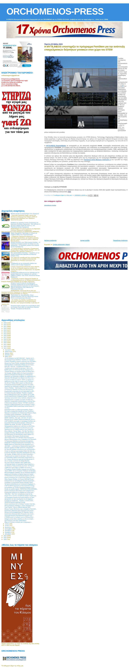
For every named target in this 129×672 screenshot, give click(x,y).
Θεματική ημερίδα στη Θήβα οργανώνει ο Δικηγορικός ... (19, 447)
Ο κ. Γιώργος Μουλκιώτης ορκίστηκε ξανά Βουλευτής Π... (20, 459)
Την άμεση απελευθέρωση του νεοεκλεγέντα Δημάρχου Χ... (20, 484)
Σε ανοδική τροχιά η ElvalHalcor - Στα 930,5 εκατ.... (18, 414)
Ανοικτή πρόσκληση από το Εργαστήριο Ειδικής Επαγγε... (20, 477)
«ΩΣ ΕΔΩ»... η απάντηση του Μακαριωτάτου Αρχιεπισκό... (20, 446)
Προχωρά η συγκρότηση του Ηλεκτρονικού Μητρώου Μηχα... (21, 413)
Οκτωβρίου (8, 530)
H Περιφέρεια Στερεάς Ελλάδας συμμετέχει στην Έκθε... (19, 384)
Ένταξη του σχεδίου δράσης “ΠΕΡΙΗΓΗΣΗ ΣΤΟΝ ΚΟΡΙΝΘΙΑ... (21, 489)
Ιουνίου (7, 524)
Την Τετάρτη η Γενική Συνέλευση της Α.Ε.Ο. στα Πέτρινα (19, 465)
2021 (5, 344)
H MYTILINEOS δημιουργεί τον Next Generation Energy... (20, 485)
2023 (5, 348)
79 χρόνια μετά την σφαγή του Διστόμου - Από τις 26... (19, 368)
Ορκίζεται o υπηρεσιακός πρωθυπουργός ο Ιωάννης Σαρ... (20, 401)
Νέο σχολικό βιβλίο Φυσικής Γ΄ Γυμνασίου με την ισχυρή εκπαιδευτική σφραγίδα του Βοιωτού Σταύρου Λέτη (25, 254)
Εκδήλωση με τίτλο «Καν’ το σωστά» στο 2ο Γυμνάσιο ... (19, 381)
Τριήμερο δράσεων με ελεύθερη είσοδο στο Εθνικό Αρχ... (20, 371)
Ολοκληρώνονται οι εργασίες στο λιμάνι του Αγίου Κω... (19, 399)
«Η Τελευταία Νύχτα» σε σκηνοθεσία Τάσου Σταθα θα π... (20, 464)
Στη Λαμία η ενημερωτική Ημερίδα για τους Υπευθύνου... (19, 411)
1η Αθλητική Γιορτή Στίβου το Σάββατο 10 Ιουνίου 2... (19, 467)
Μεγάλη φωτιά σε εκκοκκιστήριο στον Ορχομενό (25, 213)
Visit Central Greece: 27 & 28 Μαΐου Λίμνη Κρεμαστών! (19, 437)
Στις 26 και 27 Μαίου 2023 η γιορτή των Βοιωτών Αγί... (19, 383)
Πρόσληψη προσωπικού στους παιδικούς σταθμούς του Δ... (20, 398)
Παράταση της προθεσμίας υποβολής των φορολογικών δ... (20, 376)
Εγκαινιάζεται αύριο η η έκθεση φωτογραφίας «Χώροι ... (19, 409)
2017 (5, 337)
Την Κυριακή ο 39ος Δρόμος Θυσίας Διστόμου (17, 436)
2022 (5, 346)
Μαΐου (7, 356)
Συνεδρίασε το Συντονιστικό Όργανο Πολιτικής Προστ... (19, 482)
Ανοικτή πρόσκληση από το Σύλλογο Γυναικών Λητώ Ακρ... (20, 504)
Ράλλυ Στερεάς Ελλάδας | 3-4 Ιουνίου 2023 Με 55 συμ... (19, 479)
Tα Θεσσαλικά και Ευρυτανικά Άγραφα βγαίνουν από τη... (20, 475)
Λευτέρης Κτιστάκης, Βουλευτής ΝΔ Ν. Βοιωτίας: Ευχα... (19, 432)
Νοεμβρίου (8, 532)
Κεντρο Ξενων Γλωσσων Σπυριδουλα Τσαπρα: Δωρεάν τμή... (21, 495)
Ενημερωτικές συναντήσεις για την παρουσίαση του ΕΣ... (20, 391)
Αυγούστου (8, 527)
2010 (5, 324)
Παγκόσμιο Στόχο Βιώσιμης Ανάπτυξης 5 (97, 159)
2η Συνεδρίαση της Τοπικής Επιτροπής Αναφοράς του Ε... (20, 487)
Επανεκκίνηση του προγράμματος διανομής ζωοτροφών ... (20, 480)
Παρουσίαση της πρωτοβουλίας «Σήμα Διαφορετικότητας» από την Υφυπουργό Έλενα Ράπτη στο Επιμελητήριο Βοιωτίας (24, 296)
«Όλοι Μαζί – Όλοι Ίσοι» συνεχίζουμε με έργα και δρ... (19, 494)
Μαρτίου (7, 353)
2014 (5, 332)
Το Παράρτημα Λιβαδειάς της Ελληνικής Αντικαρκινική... (19, 389)
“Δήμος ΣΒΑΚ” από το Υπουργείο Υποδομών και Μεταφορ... (20, 470)
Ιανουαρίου (8, 349)
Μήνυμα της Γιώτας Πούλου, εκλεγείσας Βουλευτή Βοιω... (20, 363)
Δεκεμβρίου (8, 534)
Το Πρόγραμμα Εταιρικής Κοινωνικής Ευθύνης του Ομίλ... (20, 497)
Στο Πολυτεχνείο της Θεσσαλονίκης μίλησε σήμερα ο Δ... (19, 434)
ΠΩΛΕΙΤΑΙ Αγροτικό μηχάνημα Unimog (15, 502)
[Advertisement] (86, 222)
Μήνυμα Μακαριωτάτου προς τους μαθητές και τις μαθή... (20, 394)
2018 (5, 339)
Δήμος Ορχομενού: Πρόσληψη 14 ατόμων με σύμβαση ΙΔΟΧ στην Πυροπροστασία (24, 233)
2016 (5, 335)
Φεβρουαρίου (9, 351)
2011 (5, 326)
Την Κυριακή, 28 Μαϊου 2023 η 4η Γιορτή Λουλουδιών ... (19, 373)
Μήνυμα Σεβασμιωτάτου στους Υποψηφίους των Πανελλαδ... (21, 439)
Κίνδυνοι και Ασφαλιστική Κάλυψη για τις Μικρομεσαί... (19, 374)
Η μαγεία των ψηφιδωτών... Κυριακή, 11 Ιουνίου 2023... (19, 500)
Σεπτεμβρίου (8, 529)
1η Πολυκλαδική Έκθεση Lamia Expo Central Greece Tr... (20, 406)
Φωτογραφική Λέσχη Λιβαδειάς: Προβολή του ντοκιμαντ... (20, 359)
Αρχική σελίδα (84, 240)
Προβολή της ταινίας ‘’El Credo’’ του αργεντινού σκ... (18, 424)
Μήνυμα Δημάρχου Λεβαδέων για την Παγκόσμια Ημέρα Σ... (20, 472)
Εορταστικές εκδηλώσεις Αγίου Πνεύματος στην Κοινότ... (19, 510)
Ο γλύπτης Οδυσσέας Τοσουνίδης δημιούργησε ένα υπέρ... (20, 452)
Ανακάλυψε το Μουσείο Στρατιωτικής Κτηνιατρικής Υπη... (20, 442)
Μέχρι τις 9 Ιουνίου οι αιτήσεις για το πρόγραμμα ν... (18, 522)
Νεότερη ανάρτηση (50, 240)
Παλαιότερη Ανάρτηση (120, 240)
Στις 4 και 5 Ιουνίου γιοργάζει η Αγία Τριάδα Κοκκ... (18, 462)
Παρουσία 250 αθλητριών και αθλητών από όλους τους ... (20, 378)
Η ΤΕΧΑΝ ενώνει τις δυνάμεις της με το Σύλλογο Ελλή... (19, 517)
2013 (5, 330)
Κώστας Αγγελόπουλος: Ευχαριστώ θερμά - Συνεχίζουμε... (20, 396)
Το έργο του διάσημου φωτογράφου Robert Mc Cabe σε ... (20, 451)
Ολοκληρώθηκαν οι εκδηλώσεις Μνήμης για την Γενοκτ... (19, 364)
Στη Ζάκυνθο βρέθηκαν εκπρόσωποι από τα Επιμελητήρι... (20, 449)
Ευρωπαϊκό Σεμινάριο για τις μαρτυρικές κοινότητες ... (19, 416)
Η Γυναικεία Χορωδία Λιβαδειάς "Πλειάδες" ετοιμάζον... (19, 393)
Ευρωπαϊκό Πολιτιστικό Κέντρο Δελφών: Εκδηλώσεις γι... (20, 422)
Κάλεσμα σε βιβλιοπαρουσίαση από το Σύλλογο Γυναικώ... (20, 404)
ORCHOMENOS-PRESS (55, 11)
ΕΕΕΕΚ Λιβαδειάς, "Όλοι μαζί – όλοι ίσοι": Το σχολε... (19, 418)
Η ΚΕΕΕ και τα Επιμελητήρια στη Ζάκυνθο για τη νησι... (19, 427)
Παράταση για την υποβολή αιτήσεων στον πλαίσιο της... (20, 429)
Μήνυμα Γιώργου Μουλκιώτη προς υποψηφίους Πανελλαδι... (21, 509)
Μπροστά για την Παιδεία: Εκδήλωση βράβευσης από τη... (20, 419)
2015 (5, 333)
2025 (5, 537)
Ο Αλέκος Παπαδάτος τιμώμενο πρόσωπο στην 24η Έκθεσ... (21, 361)
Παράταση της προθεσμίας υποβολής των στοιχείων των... (20, 386)
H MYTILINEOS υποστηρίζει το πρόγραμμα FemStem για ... (20, 421)
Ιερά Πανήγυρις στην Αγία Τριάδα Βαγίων (15, 520)
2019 (5, 341)
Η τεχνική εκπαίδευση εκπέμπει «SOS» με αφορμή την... (19, 379)
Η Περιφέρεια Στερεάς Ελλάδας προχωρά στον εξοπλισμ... (20, 469)
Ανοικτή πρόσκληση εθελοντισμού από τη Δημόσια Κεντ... (20, 490)
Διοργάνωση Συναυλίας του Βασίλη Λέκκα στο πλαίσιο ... (20, 474)
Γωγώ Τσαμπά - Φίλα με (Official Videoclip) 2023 (17, 507)
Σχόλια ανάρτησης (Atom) (61, 244)
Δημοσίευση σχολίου (50, 205)
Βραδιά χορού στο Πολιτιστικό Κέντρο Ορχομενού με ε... (19, 369)
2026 (5, 539)
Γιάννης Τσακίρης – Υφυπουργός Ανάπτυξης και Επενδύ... (20, 388)
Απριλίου (7, 354)
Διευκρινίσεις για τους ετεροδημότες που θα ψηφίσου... (19, 499)
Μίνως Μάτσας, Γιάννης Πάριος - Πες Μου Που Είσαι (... (19, 431)
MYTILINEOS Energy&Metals (56, 145)
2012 (5, 328)
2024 (5, 535)
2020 (5, 342)
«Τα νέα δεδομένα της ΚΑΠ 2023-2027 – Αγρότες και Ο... (20, 358)
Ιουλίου (7, 525)
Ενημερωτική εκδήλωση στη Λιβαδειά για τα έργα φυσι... (19, 492)
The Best (7, 408)
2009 (5, 323)
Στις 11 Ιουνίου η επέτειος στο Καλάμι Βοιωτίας (17, 461)
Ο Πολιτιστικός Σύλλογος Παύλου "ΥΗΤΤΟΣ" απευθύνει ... (20, 403)
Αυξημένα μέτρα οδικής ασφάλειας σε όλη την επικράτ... (19, 519)
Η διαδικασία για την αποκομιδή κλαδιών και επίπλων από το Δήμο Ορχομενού (24, 264)
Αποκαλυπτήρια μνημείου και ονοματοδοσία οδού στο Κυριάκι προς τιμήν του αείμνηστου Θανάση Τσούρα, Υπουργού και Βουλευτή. (25, 307)
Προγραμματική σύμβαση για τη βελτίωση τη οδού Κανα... (20, 426)
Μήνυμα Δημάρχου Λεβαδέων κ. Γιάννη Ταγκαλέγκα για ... (20, 505)
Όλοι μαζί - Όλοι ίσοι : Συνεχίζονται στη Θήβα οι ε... (18, 366)
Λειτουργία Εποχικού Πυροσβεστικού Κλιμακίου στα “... (19, 515)
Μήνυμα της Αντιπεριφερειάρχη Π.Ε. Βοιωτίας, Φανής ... (19, 512)
